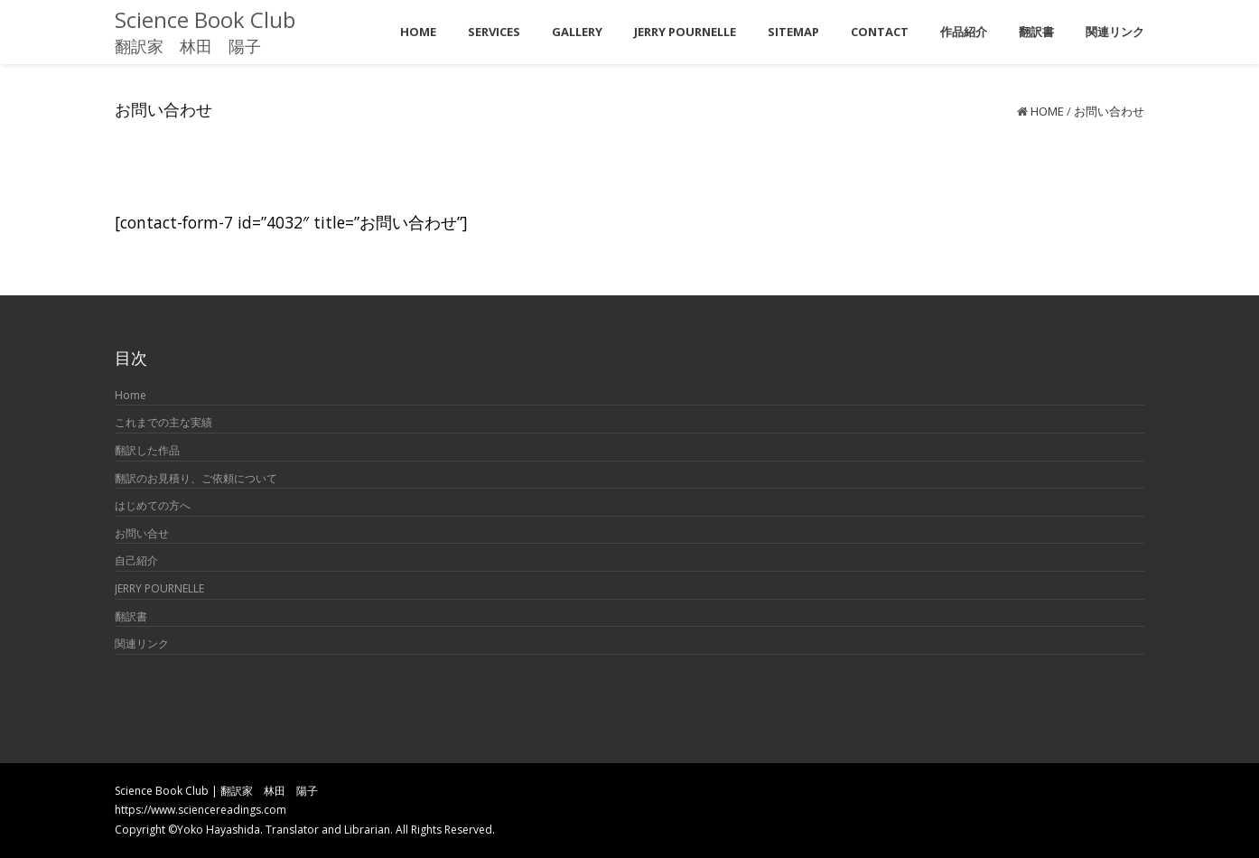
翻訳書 (131, 616)
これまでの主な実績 (163, 422)
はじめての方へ (153, 505)
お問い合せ (142, 533)
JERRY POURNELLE (159, 588)
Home (1047, 111)
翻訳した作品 (147, 450)
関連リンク (142, 643)
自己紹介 (136, 560)
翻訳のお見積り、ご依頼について (196, 478)
